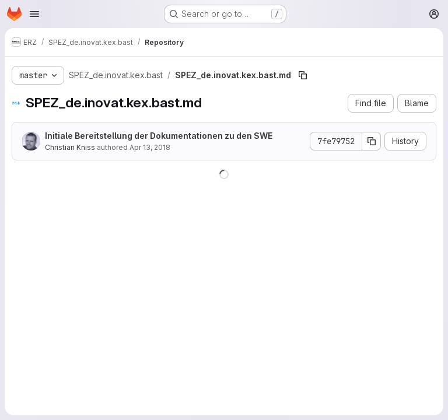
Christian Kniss (70, 147)
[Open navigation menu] (34, 14)
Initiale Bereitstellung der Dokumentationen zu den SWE (158, 136)
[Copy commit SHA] (371, 141)
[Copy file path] (302, 75)
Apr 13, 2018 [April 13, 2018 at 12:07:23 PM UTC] (150, 147)
